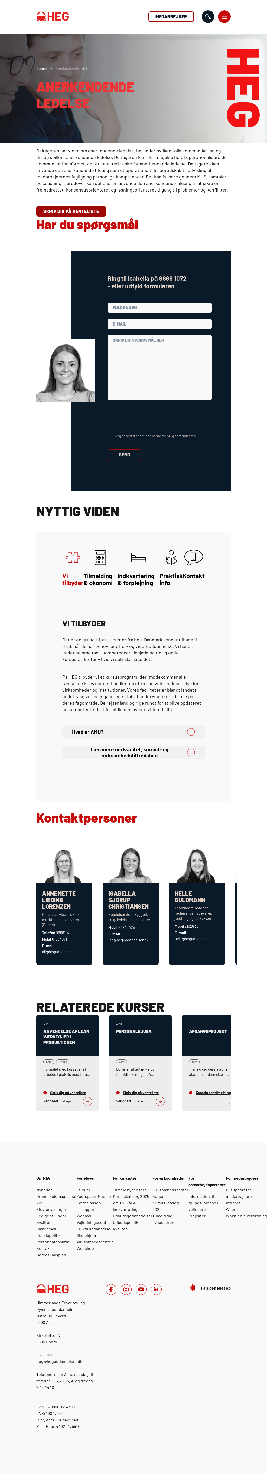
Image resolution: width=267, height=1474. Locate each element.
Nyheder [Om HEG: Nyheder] (44, 1189)
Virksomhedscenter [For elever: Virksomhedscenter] (95, 1241)
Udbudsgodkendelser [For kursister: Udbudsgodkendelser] (132, 1215)
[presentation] (147, 416)
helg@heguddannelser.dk (196, 938)
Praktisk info (171, 568)
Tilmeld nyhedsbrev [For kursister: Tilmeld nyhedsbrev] (131, 1189)
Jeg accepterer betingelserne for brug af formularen (155, 435)
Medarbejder (171, 17)
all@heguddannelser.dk (61, 951)
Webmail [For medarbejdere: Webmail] (234, 1209)
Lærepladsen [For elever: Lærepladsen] (89, 1202)
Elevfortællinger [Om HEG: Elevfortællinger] (51, 1209)
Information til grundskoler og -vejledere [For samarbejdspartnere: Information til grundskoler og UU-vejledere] (206, 1203)
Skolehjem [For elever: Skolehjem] (86, 1235)
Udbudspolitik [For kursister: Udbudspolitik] (125, 1222)
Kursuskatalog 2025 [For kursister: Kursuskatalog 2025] (131, 1196)
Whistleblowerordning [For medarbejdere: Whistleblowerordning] (246, 1215)
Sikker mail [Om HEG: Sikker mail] (46, 1228)
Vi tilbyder (72, 568)
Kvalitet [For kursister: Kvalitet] (120, 1228)
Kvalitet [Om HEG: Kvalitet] (43, 1222)
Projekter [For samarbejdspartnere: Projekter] (197, 1215)
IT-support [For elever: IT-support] (86, 1209)
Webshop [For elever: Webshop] (85, 1248)
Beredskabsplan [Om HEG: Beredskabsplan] (51, 1254)
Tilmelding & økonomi (98, 568)
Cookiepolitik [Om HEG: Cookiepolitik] (48, 1235)
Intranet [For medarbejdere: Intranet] (233, 1202)
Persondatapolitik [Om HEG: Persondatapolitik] (52, 1241)
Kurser (41, 68)
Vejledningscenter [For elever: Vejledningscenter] (93, 1222)
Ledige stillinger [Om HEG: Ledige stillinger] (51, 1215)
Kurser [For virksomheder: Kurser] (158, 1196)
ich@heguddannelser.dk (128, 939)
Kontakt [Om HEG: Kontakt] (43, 1248)
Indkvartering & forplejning (136, 568)
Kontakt (194, 564)
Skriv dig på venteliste (71, 211)
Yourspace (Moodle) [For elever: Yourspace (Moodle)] (94, 1196)
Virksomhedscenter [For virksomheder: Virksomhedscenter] (170, 1189)
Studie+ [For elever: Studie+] (84, 1189)
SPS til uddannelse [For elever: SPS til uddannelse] (93, 1228)
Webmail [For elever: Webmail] (84, 1215)
